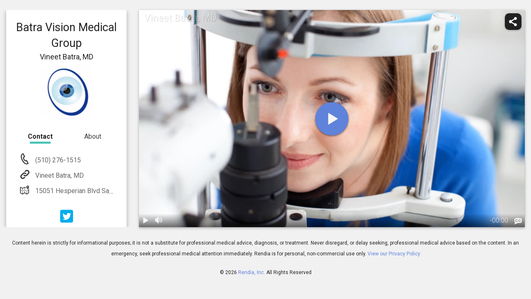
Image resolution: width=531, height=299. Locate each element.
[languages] (518, 221)
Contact (40, 136)
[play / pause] (145, 220)
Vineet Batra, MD (59, 175)
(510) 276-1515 (57, 160)
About (92, 136)
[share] (513, 21)
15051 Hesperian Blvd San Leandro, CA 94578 (101, 191)
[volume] (159, 220)
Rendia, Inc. (251, 272)
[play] (331, 118)
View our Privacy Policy (394, 254)
